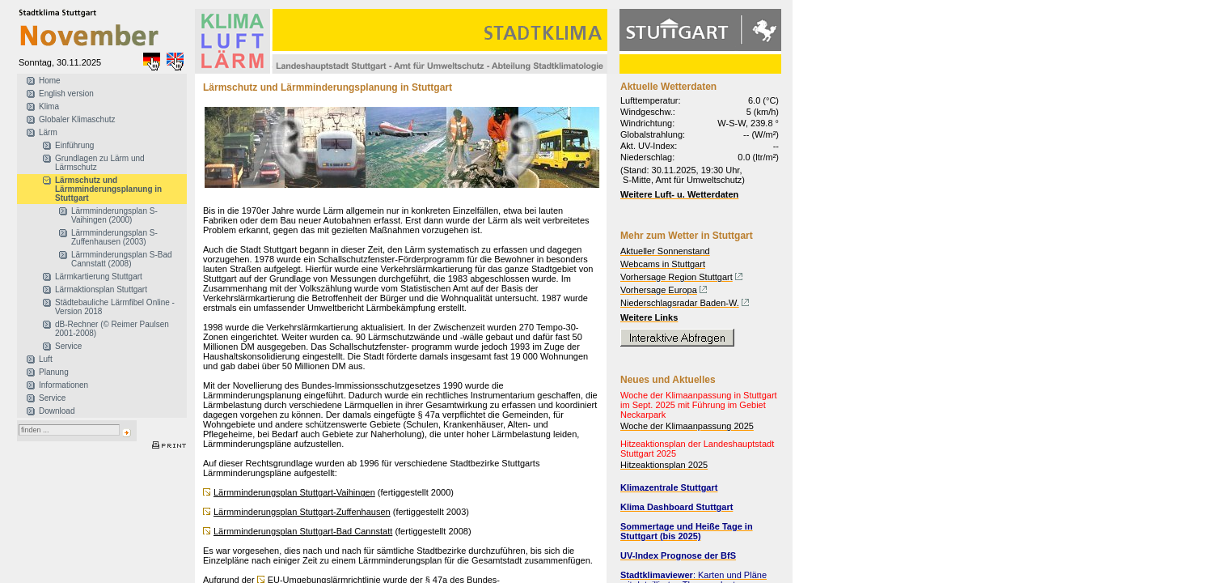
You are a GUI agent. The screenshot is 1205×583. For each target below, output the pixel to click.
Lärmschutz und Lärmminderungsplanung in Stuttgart (108, 189)
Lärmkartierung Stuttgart (98, 276)
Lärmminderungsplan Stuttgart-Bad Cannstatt (303, 531)
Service (68, 346)
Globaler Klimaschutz (77, 119)
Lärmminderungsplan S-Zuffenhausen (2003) (114, 237)
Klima (49, 106)
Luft (46, 359)
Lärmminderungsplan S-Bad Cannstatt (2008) (121, 259)
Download (56, 410)
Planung (54, 372)
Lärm (48, 132)
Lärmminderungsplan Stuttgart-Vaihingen (294, 492)
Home (50, 80)
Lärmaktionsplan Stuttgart (101, 289)
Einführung (74, 145)
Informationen (63, 385)
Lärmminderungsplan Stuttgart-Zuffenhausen (302, 512)
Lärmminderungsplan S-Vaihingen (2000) (114, 215)
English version (66, 93)
